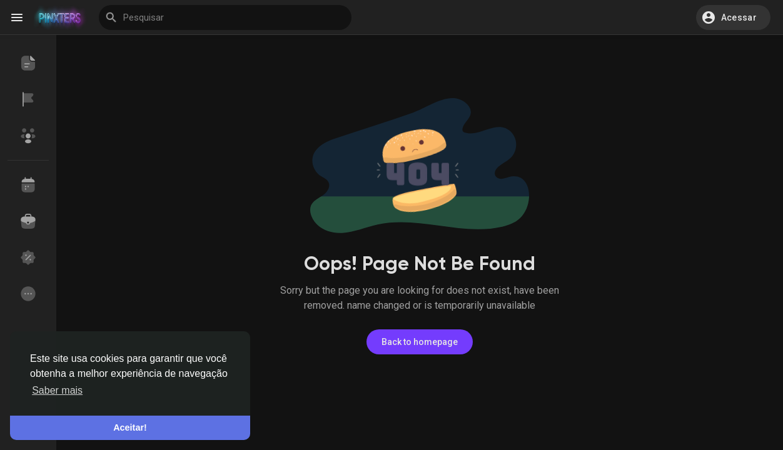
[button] (733, 17)
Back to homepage (419, 342)
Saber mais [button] (57, 390)
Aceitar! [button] (130, 427)
